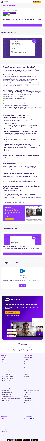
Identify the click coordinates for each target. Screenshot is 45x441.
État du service (27, 396)
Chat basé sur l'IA (5, 400)
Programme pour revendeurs (30, 409)
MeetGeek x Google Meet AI (7, 378)
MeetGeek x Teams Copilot (7, 376)
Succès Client (27, 372)
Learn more (22, 253)
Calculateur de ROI (28, 398)
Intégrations (4, 361)
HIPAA (25, 411)
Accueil (3, 357)
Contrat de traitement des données (31, 390)
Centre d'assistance (28, 394)
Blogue (25, 404)
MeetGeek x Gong (5, 370)
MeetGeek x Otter (5, 363)
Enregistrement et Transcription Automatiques (11, 398)
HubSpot (3, 433)
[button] (42, 1)
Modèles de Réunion (6, 390)
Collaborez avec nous (28, 400)
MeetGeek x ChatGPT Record (7, 374)
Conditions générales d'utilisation (31, 386)
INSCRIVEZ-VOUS (36, 1)
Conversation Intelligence (7, 392)
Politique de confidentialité (29, 388)
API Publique (4, 418)
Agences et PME (27, 365)
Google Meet (4, 423)
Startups (26, 363)
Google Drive (4, 431)
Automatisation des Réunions (7, 396)
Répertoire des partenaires (29, 402)
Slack (3, 427)
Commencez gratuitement (12, 312)
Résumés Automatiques (6, 394)
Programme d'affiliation (29, 407)
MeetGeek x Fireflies (6, 368)
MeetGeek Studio (27, 413)
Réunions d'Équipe (27, 361)
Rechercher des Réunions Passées (8, 386)
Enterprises (26, 376)
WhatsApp (4, 429)
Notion (3, 435)
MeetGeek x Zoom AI (6, 380)
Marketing (26, 374)
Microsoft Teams (5, 420)
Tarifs (3, 359)
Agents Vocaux (5, 402)
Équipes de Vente (27, 368)
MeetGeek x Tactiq (5, 372)
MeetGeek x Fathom (6, 365)
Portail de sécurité (28, 392)
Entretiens (26, 359)
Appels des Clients (28, 357)
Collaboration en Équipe (6, 388)
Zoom (3, 425)
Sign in (22, 25)
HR (24, 370)
